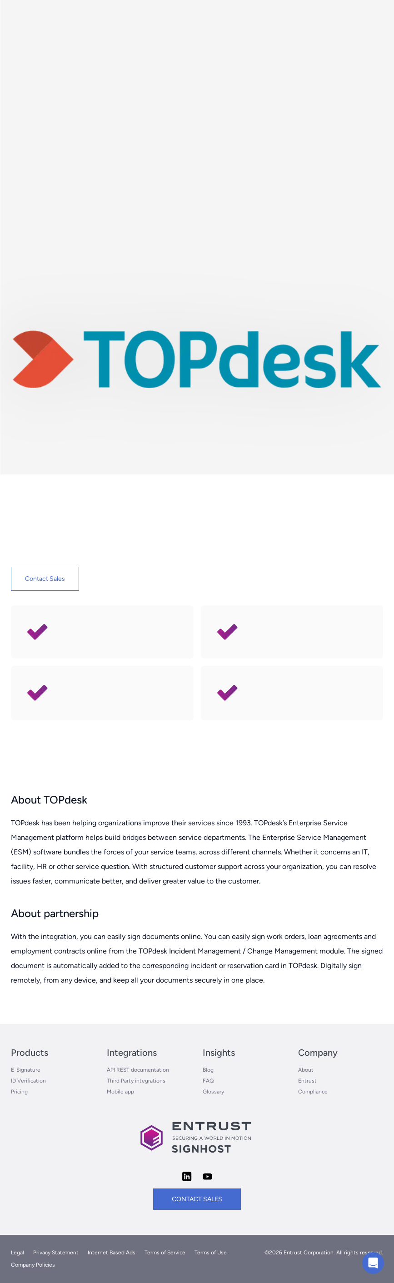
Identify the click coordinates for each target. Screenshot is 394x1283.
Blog (208, 1070)
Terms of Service (165, 1252)
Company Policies (33, 1265)
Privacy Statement (56, 1252)
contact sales (197, 1199)
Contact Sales (45, 579)
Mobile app (120, 1091)
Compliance (313, 1091)
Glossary (213, 1091)
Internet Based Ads (111, 1252)
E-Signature (25, 1070)
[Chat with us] (373, 1263)
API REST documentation (138, 1070)
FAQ (208, 1081)
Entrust (307, 1081)
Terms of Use (211, 1252)
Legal (17, 1252)
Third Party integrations (136, 1081)
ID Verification (28, 1081)
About (306, 1070)
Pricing (19, 1091)
